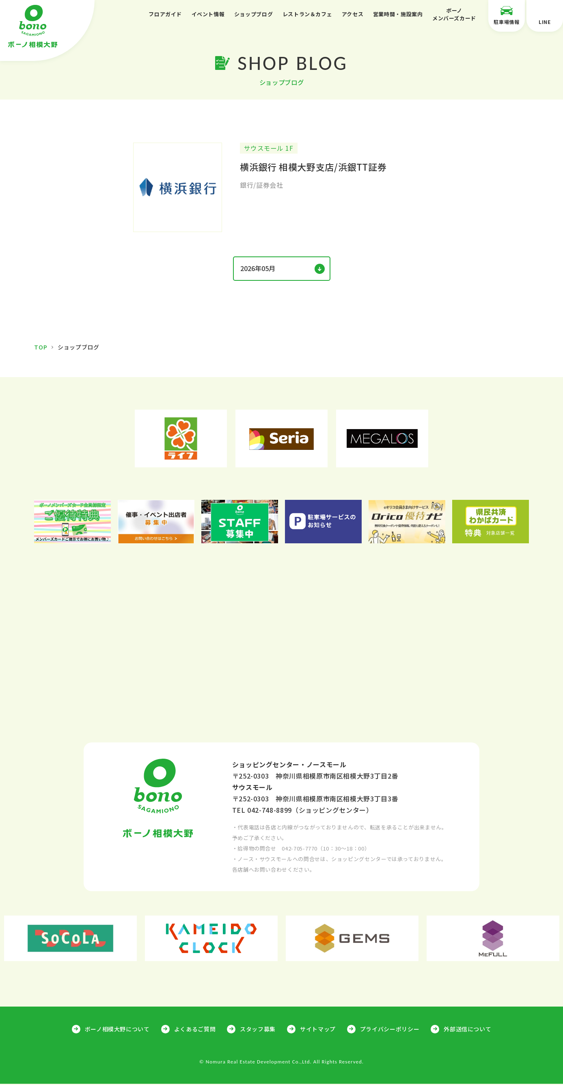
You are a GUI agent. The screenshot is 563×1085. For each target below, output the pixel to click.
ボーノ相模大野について (117, 1030)
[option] (181, 440)
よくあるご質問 (195, 1030)
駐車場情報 (506, 15)
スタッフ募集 (258, 1030)
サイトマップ (318, 1030)
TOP (40, 348)
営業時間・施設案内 (398, 14)
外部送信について (467, 1030)
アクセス (353, 14)
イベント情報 (208, 14)
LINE (544, 15)
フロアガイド (165, 14)
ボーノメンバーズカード (454, 14)
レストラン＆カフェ (307, 14)
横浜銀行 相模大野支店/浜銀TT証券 (313, 168)
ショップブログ (253, 14)
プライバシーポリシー (389, 1030)
